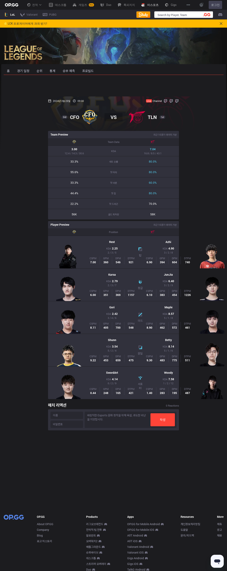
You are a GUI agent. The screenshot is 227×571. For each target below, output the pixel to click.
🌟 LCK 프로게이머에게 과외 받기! (25, 23)
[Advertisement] (113, 86)
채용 (219, 535)
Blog (40, 535)
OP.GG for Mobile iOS (140, 530)
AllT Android (135, 535)
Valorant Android (138, 547)
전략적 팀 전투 (94, 530)
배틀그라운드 (93, 547)
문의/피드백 (187, 535)
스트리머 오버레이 (96, 564)
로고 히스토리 (44, 541)
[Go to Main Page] (11, 5)
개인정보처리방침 (190, 524)
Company (43, 530)
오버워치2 (92, 541)
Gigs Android (135, 558)
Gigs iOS (132, 564)
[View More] (188, 5)
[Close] (221, 23)
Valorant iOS (135, 552)
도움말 (184, 530)
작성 (207, 420)
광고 (219, 530)
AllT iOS (132, 541)
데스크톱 (91, 558)
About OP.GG (45, 524)
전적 (34, 4)
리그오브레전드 (94, 524)
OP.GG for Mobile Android (143, 524)
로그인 (215, 4)
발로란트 (91, 535)
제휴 (219, 524)
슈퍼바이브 (92, 552)
